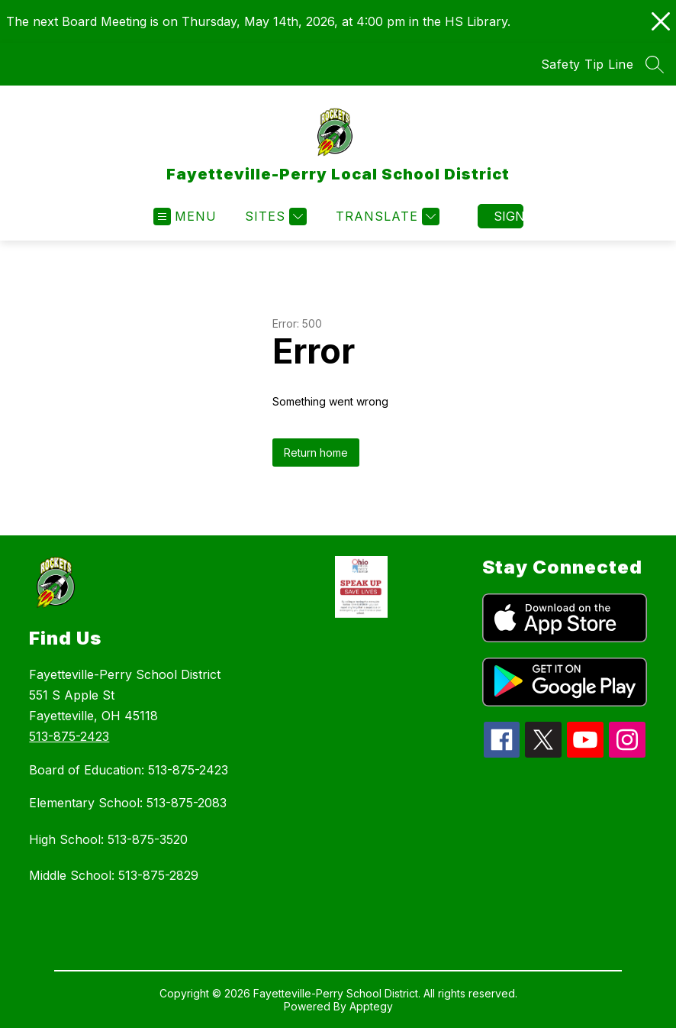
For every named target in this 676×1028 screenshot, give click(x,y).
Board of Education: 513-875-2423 (128, 769)
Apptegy (371, 1006)
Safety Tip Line (587, 64)
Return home (316, 452)
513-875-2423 (69, 736)
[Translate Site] (385, 216)
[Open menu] (185, 216)
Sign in (508, 216)
